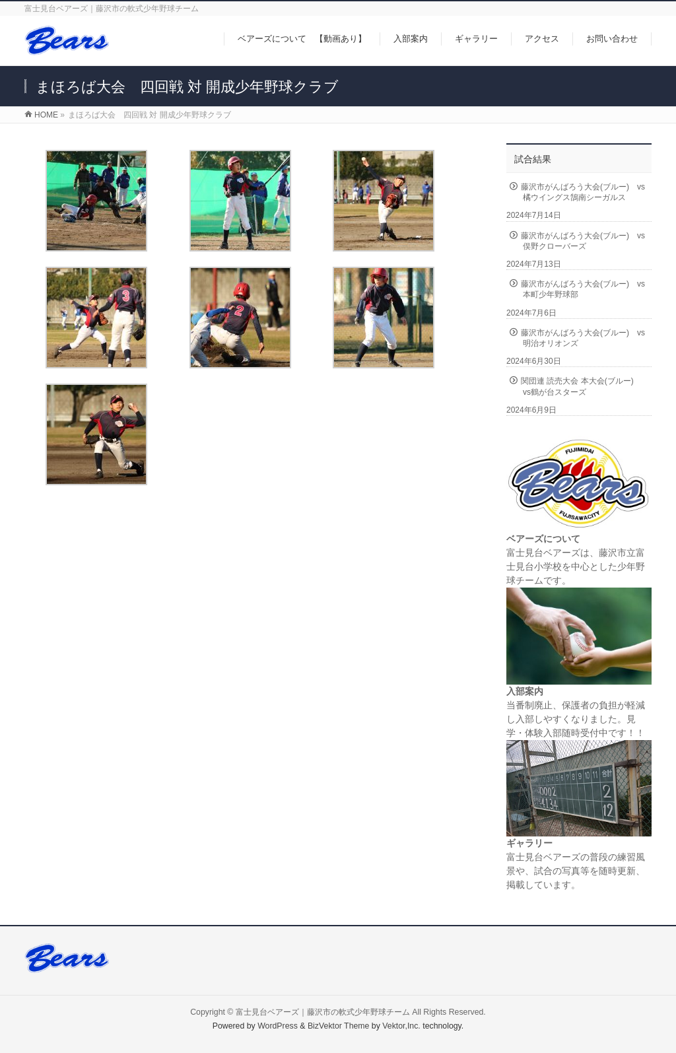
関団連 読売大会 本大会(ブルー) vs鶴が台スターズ (581, 386)
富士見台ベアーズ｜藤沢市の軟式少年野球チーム (323, 1012)
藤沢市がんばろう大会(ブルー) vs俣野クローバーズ (583, 241)
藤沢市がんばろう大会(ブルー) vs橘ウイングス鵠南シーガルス (583, 192)
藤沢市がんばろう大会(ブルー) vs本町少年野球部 (583, 289)
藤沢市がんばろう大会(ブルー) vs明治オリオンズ (583, 338)
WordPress (277, 1026)
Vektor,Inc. (401, 1026)
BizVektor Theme (339, 1026)
